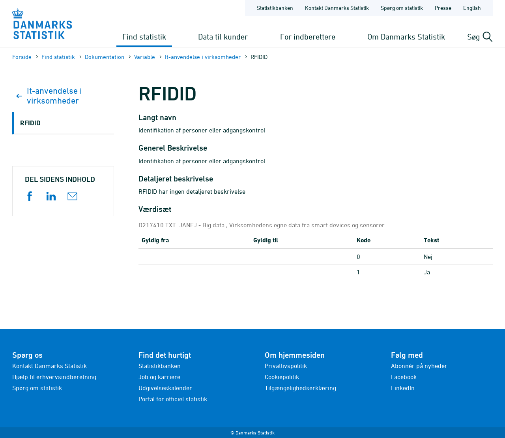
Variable (144, 56)
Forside (22, 56)
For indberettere (307, 36)
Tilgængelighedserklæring (300, 387)
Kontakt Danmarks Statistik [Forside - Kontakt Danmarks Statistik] (337, 7)
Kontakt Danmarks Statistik (49, 365)
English (472, 7)
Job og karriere (159, 376)
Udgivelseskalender (165, 387)
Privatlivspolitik (286, 365)
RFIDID (30, 123)
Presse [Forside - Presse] (443, 7)
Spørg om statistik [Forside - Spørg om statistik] (402, 7)
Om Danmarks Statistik (406, 36)
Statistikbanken (275, 7)
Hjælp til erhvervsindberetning (54, 376)
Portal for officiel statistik (172, 398)
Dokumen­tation (104, 56)
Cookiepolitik (282, 376)
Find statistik (144, 36)
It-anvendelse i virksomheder (203, 56)
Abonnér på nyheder (419, 365)
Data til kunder (223, 36)
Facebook (404, 376)
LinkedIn (403, 387)
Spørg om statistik (37, 387)
